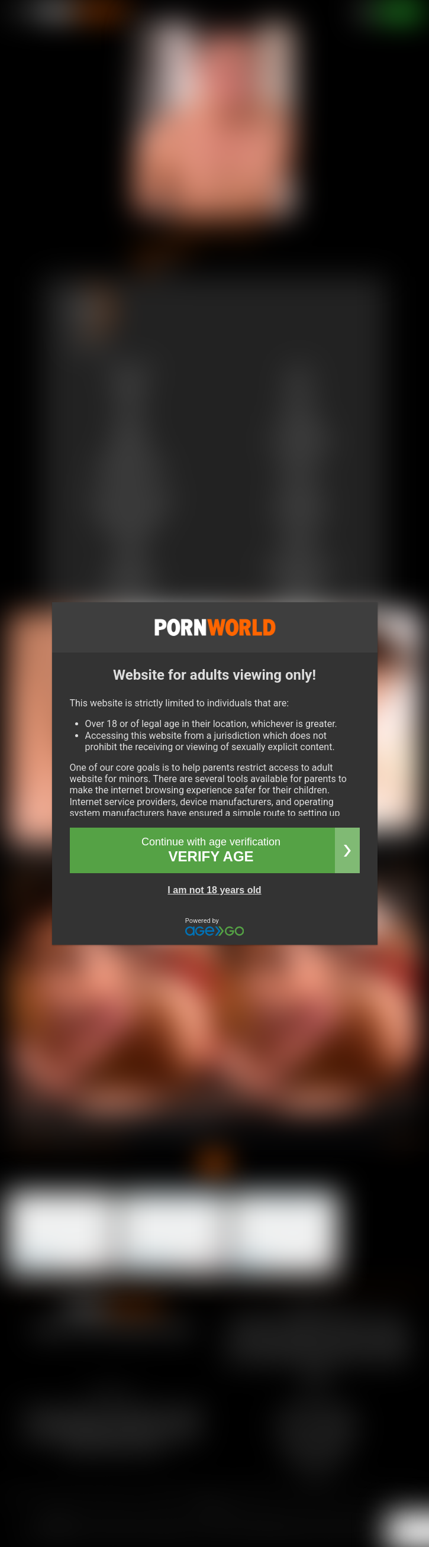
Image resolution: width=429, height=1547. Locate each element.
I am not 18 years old (214, 890)
